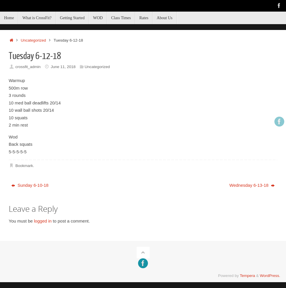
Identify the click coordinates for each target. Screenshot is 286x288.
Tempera (247, 275)
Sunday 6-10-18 (29, 185)
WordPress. (270, 275)
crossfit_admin (28, 67)
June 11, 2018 (63, 67)
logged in (43, 220)
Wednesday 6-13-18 (252, 185)
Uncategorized (33, 40)
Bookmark (24, 165)
